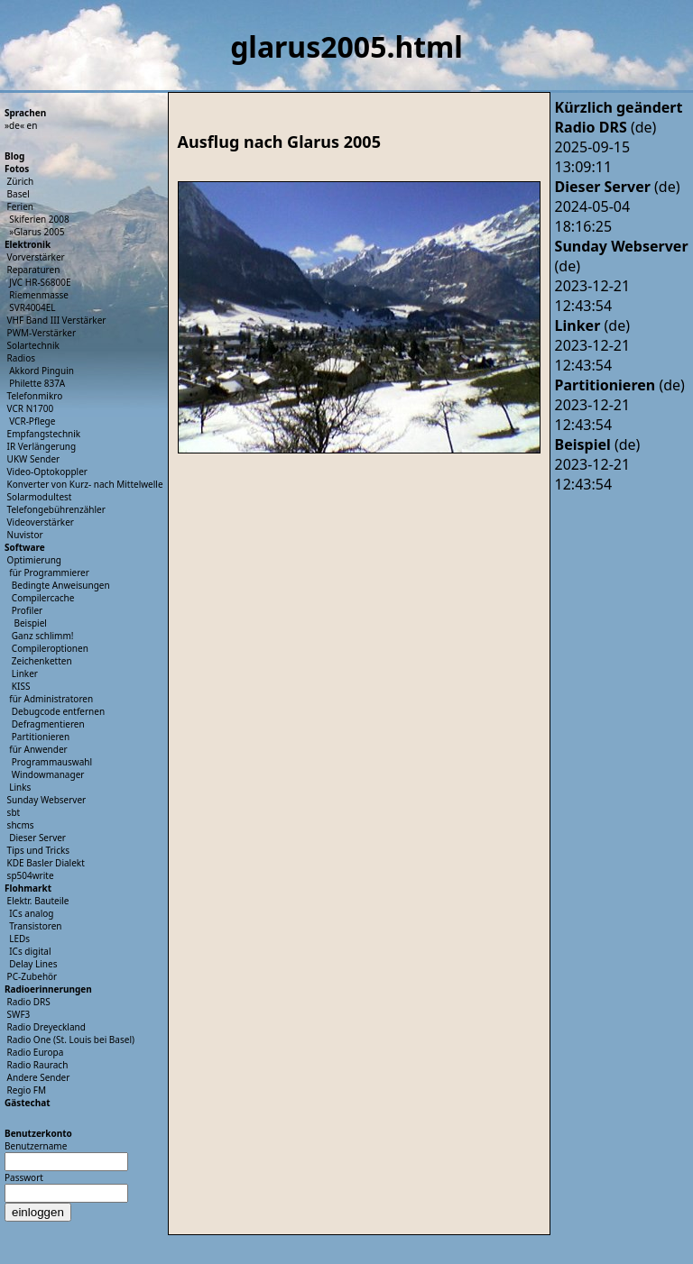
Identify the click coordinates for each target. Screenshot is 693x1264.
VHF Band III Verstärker (56, 320)
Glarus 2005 (39, 231)
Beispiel (30, 623)
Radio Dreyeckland (46, 1027)
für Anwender (38, 749)
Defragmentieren (48, 724)
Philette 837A (37, 383)
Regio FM (27, 1090)
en (32, 125)
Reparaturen (33, 269)
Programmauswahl (52, 762)
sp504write (30, 875)
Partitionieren (40, 736)
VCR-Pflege (32, 421)
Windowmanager (48, 774)
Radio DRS (29, 1001)
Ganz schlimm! (43, 635)
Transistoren (35, 926)
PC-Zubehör (32, 976)
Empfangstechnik (44, 433)
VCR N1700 (30, 408)
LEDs (19, 938)
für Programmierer (49, 572)
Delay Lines (33, 963)
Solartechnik (33, 345)
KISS (21, 686)
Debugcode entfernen (58, 711)
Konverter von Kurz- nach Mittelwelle (85, 484)
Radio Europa (35, 1052)
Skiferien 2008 (39, 219)
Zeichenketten (42, 661)
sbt (14, 812)
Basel (18, 194)
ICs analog (31, 913)
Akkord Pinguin (41, 370)
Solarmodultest (39, 496)
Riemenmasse (39, 295)
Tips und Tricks (38, 850)
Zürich (20, 181)
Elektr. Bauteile (38, 900)
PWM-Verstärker (41, 332)
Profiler (27, 610)
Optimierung (34, 560)
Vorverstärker (36, 257)
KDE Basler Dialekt (46, 862)
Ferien (20, 206)
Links (20, 787)
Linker (25, 673)
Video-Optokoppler (47, 471)
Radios (21, 358)
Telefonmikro (35, 395)
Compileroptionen (50, 648)
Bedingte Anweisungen (61, 585)
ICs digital (30, 951)
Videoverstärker (40, 522)
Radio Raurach (38, 1064)
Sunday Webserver (47, 799)
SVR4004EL (32, 307)
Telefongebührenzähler (56, 509)
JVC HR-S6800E (39, 282)
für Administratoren (51, 698)
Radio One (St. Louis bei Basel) (70, 1039)
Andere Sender (38, 1077)
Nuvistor (25, 534)
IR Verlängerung (42, 446)
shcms (20, 825)
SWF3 (19, 1014)
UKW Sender (33, 459)
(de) (606, 127)
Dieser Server (37, 837)
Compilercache (43, 597)
